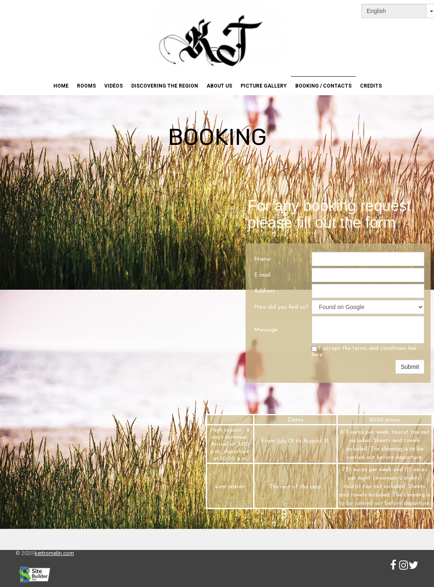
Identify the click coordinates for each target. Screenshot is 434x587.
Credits (371, 86)
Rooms (86, 86)
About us (219, 86)
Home (61, 86)
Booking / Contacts (323, 86)
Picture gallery (264, 86)
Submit (410, 366)
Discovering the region (164, 86)
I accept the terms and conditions (364, 351)
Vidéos (113, 86)
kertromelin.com (54, 553)
